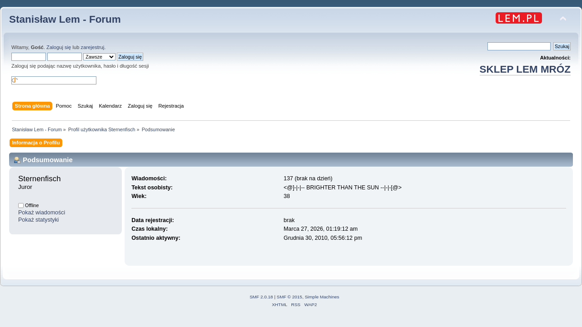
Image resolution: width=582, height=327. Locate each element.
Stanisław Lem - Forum (65, 19)
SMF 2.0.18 (261, 296)
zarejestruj (93, 47)
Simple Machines (322, 296)
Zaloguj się (58, 47)
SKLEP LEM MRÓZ (525, 69)
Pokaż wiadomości (41, 212)
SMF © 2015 (289, 296)
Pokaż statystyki (38, 220)
